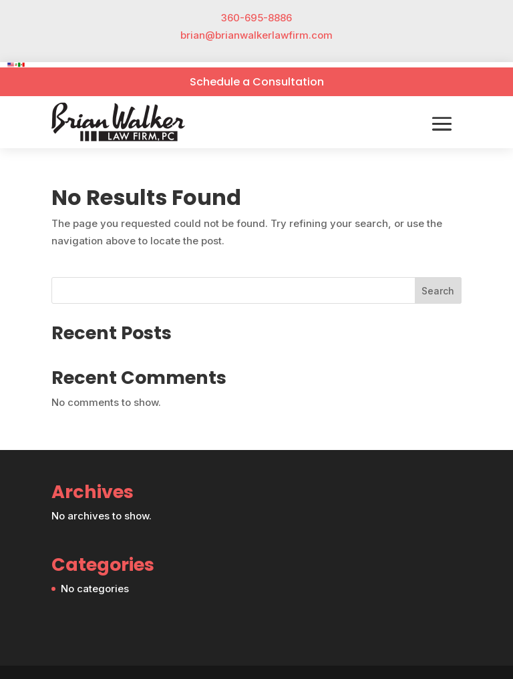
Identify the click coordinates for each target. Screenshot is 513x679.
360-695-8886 (256, 17)
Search (437, 290)
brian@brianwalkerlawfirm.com (256, 35)
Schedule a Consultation (257, 81)
